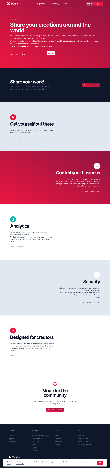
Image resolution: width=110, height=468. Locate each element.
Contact (81, 436)
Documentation (37, 439)
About (57, 436)
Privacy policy (83, 442)
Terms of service (83, 439)
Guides (64, 4)
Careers (57, 445)
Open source (36, 442)
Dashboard (12, 442)
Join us (51, 53)
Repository (42, 4)
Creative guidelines (84, 445)
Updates (35, 451)
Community (55, 4)
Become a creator (40, 436)
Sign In (89, 4)
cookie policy (20, 464)
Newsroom (58, 442)
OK (100, 463)
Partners (58, 439)
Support (34, 448)
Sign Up (98, 4)
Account (11, 436)
